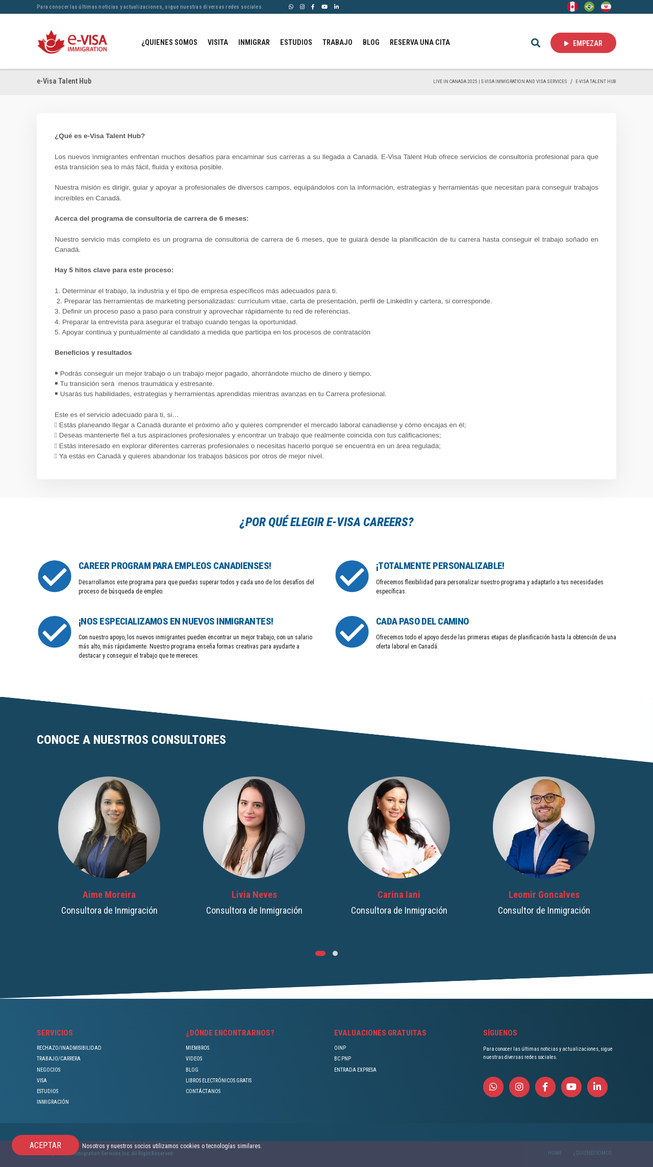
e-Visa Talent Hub (595, 81)
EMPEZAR (583, 43)
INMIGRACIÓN (53, 1102)
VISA (42, 1080)
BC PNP (342, 1058)
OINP (340, 1048)
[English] (572, 6)
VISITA (218, 42)
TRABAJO (337, 42)
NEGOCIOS (48, 1070)
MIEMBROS (197, 1048)
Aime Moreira (109, 894)
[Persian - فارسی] (606, 6)
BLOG (371, 42)
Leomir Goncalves (544, 894)
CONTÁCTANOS (203, 1091)
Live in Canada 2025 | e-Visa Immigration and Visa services (500, 81)
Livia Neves (254, 894)
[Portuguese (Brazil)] (589, 6)
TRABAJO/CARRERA (59, 1058)
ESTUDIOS (296, 42)
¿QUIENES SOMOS (169, 42)
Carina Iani (399, 894)
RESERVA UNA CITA (420, 42)
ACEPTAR (45, 1145)
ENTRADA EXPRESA (355, 1070)
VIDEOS (194, 1058)
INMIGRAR (254, 42)
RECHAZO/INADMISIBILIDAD (69, 1048)
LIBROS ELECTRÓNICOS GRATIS (219, 1080)
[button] (320, 953)
